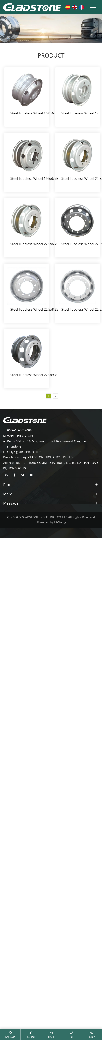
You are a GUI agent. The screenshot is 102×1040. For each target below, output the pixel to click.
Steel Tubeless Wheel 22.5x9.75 (38, 375)
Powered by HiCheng (51, 522)
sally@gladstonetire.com (24, 452)
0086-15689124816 (20, 430)
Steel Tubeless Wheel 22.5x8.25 (38, 309)
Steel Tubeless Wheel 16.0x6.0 (37, 113)
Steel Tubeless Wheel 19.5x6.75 (38, 178)
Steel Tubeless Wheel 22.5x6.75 (38, 244)
